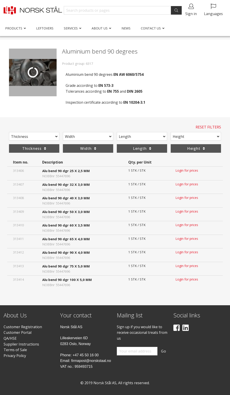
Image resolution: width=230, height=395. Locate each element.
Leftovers (44, 28)
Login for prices (186, 170)
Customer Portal (17, 332)
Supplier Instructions (21, 344)
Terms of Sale (15, 349)
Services (71, 28)
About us (100, 28)
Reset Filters (208, 127)
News (126, 28)
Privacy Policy (15, 355)
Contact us (151, 28)
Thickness (19, 136)
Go (163, 351)
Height (178, 136)
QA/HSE (10, 338)
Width (70, 136)
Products (13, 28)
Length (125, 136)
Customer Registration (23, 326)
